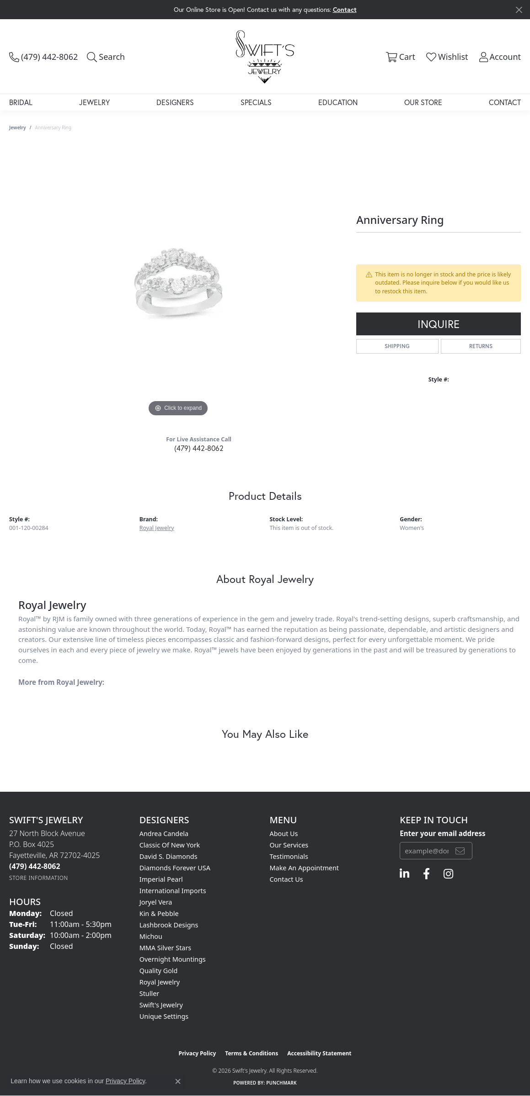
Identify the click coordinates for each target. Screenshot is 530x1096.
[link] (43, 57)
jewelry (17, 127)
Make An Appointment (304, 867)
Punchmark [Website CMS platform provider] (281, 1083)
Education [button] (338, 102)
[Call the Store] (34, 866)
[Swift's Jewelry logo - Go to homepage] (265, 56)
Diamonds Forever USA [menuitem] (174, 867)
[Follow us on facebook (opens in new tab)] (426, 873)
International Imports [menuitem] (172, 890)
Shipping (397, 346)
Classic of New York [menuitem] (169, 845)
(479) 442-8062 (199, 448)
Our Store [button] (423, 102)
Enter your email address (442, 833)
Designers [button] (175, 102)
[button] (106, 57)
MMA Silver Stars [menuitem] (165, 947)
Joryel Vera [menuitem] (155, 902)
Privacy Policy (197, 1053)
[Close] (519, 10)
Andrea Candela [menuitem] (163, 833)
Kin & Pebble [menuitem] (159, 913)
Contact (505, 102)
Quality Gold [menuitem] (158, 970)
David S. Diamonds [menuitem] (168, 856)
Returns (481, 346)
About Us (284, 833)
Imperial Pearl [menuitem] (161, 879)
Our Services (289, 845)
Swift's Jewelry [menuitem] (161, 1005)
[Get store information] (38, 878)
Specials (256, 102)
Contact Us (286, 879)
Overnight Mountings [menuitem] (172, 959)
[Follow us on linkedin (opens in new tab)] (404, 873)
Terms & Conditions (251, 1053)
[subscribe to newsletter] (460, 850)
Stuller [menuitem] (149, 993)
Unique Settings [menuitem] (163, 1016)
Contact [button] (345, 9)
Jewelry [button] (94, 102)
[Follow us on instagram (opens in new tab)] (448, 873)
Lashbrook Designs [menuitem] (168, 925)
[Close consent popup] (178, 1081)
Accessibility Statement (319, 1053)
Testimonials (289, 856)
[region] (178, 282)
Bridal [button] (20, 102)
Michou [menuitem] (150, 936)
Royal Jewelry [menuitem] (159, 982)
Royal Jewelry (156, 528)
